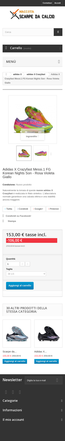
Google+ (38, 209)
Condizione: (9, 184)
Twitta (8, 209)
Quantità (10, 259)
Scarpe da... (10, 351)
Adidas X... (40, 351)
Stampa (12, 221)
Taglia (9, 269)
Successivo (52, 153)
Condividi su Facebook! (18, 216)
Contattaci (47, 3)
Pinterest (53, 209)
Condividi (22, 209)
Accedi (57, 3)
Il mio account (13, 419)
